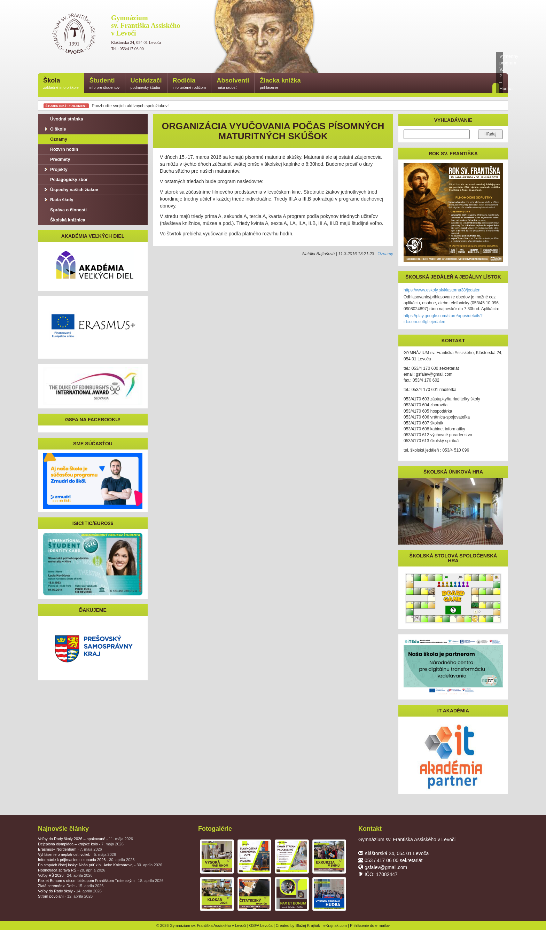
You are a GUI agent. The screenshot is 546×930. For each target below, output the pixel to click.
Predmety (56, 159)
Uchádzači (146, 84)
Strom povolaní (65, 896)
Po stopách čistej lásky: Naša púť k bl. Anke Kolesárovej (100, 865)
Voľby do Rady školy (70, 891)
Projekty (55, 169)
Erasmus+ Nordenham (70, 849)
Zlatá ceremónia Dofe (70, 886)
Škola (61, 84)
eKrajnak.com (335, 925)
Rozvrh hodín (60, 149)
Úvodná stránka (63, 119)
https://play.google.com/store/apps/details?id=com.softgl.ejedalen (443, 318)
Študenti (104, 84)
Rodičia (189, 84)
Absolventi (233, 84)
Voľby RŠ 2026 (65, 875)
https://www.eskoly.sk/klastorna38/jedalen (442, 290)
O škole (54, 129)
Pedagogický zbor (65, 179)
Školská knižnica (64, 220)
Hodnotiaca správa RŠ (71, 870)
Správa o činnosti (65, 210)
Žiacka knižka (280, 84)
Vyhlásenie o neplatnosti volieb (77, 854)
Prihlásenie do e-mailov (370, 925)
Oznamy (385, 253)
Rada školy (58, 199)
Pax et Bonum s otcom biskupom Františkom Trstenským (101, 880)
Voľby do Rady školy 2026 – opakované (85, 839)
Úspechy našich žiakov (70, 189)
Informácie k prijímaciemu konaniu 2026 (86, 860)
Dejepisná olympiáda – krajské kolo (81, 844)
